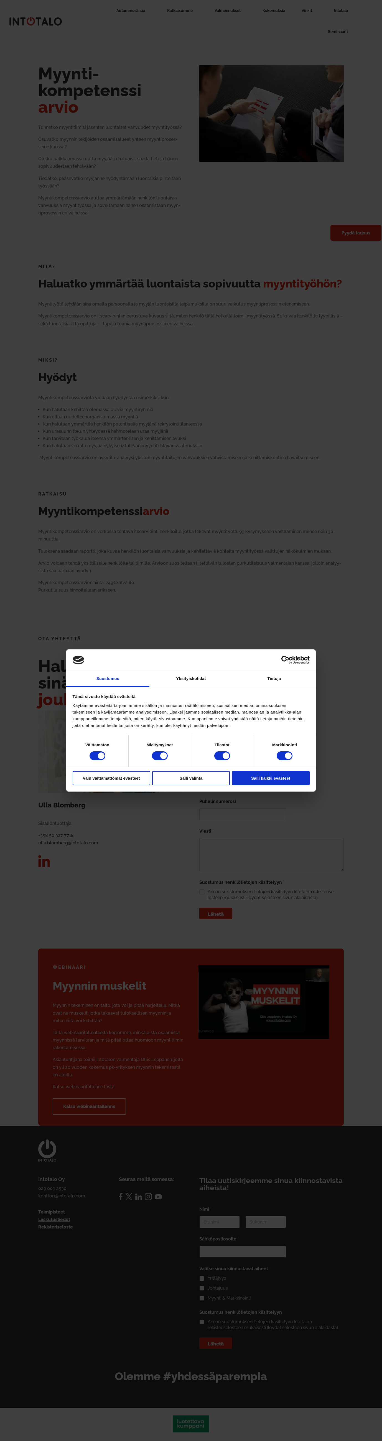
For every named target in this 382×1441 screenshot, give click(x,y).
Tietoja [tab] (274, 678)
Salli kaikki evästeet (270, 778)
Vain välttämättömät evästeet (111, 778)
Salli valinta (191, 778)
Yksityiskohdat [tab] (191, 678)
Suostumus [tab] (107, 678)
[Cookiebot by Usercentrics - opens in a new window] (285, 660)
